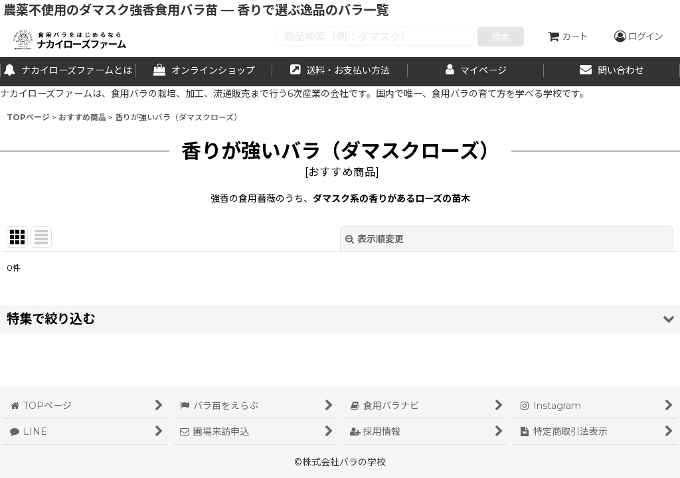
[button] (340, 319)
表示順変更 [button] (374, 239)
